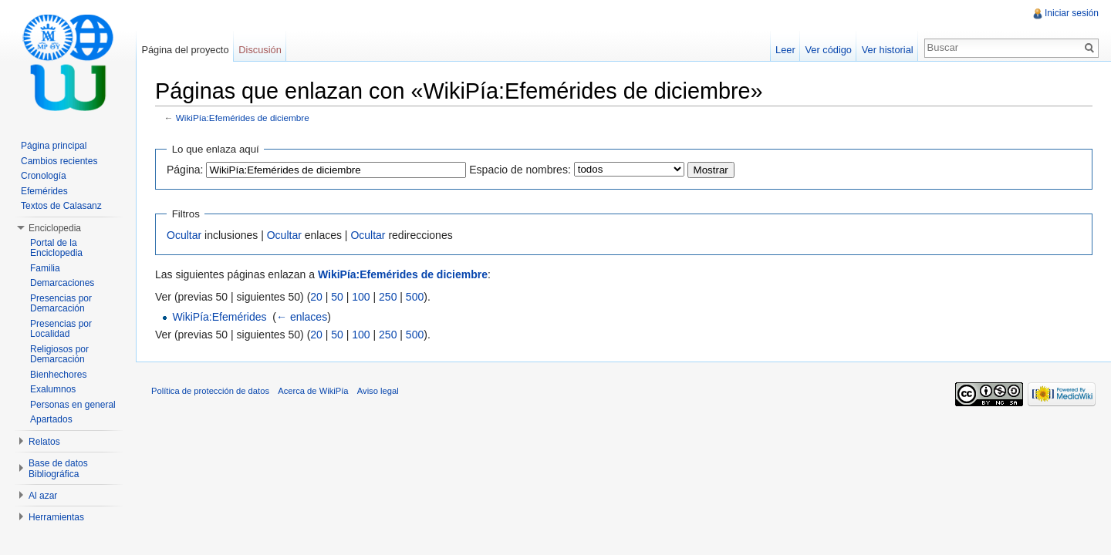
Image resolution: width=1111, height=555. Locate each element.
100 (361, 297)
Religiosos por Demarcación (59, 354)
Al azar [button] (43, 495)
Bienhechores (58, 374)
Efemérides (44, 191)
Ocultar (184, 235)
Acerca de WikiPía (313, 390)
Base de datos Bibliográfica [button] (58, 468)
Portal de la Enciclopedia (56, 248)
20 (316, 297)
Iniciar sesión (1072, 13)
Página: (185, 169)
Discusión (259, 50)
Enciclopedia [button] (55, 228)
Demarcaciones (62, 283)
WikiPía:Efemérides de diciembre (242, 118)
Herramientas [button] (56, 517)
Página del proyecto (184, 50)
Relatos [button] (44, 441)
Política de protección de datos (210, 390)
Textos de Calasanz (61, 205)
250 (388, 297)
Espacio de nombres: (520, 169)
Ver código (828, 50)
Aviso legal (378, 390)
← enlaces (301, 317)
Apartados (51, 419)
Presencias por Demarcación (61, 303)
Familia (45, 268)
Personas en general (73, 404)
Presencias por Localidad (61, 329)
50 (337, 297)
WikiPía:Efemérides (219, 317)
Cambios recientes (59, 161)
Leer (785, 50)
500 (415, 297)
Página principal (53, 145)
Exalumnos (53, 389)
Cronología (43, 175)
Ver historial (887, 50)
